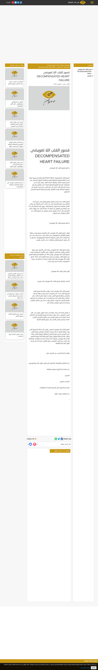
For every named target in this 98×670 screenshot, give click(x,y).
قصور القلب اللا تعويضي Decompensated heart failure (84, 71)
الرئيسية (67, 65)
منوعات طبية (60, 65)
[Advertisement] (49, 19)
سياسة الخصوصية (86, 668)
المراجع (89, 76)
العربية (9, 2)
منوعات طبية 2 (51, 65)
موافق (94, 668)
